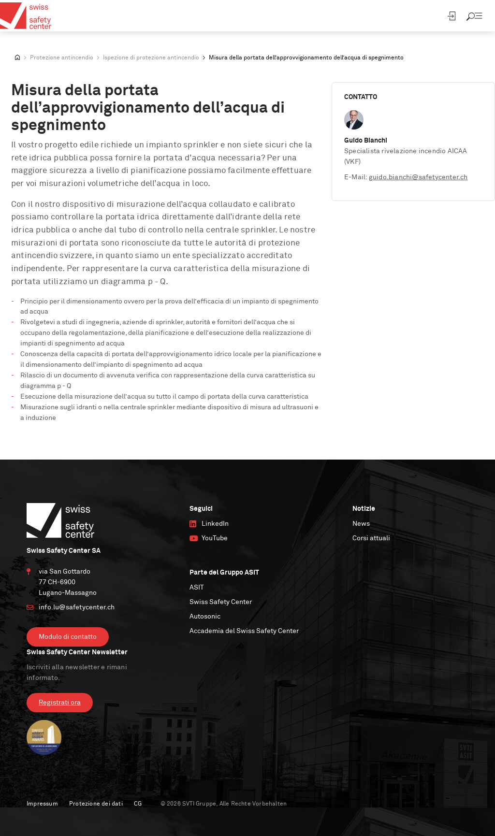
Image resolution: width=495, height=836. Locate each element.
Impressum (42, 804)
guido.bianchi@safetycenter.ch (418, 177)
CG (138, 804)
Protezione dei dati (96, 804)
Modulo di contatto (68, 637)
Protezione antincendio (61, 58)
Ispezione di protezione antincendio (151, 58)
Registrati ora (60, 702)
